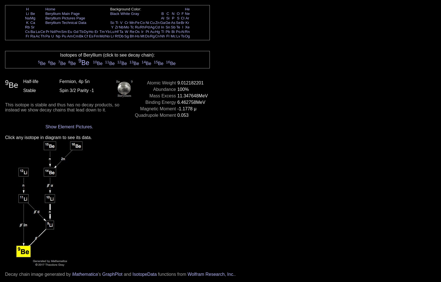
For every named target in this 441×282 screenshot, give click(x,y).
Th (42, 36)
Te (178, 27)
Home (50, 9)
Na (27, 18)
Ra (32, 36)
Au (152, 32)
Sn (168, 27)
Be (32, 14)
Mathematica (85, 274)
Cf (86, 36)
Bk (81, 36)
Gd (75, 32)
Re (132, 32)
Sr (33, 27)
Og (187, 36)
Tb (81, 32)
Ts (182, 36)
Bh (132, 36)
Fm (96, 36)
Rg (152, 36)
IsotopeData (144, 274)
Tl (162, 32)
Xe (187, 27)
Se (178, 23)
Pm (58, 32)
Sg (126, 36)
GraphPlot (112, 274)
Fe (137, 23)
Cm (76, 36)
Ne (187, 14)
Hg (157, 32)
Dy (86, 32)
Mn (132, 23)
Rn (187, 32)
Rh (142, 27)
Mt (142, 36)
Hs (137, 36)
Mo (126, 27)
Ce (42, 32)
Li (27, 14)
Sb (173, 27)
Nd (52, 32)
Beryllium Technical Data (65, 23)
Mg (32, 18)
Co (142, 23)
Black (115, 14)
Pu (64, 36)
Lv (178, 36)
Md (102, 36)
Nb (121, 27)
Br (182, 23)
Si (168, 18)
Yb (107, 32)
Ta (121, 32)
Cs (27, 32)
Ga (162, 23)
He (187, 9)
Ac (38, 36)
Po (178, 32)
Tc (132, 27)
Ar (187, 18)
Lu (112, 32)
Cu (152, 23)
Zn (157, 23)
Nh (162, 36)
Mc (173, 36)
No (107, 36)
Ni (147, 23)
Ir (142, 32)
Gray (135, 14)
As (173, 23)
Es (91, 36)
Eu (70, 32)
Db (121, 36)
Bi (173, 32)
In (162, 27)
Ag (152, 27)
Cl (182, 18)
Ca (32, 23)
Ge (167, 23)
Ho (91, 32)
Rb (27, 27)
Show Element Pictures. (69, 126)
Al (162, 18)
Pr (48, 32)
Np (58, 36)
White (125, 14)
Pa (47, 36)
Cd (157, 27)
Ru (137, 27)
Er (96, 32)
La (38, 32)
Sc (112, 23)
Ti (116, 23)
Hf (116, 32)
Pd (147, 27)
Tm (102, 32)
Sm (64, 32)
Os (137, 32)
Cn (157, 36)
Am (70, 36)
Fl (167, 36)
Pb (168, 32)
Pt (147, 32)
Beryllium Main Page (62, 14)
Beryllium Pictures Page (65, 18)
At (182, 32)
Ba (32, 32)
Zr (117, 27)
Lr (112, 36)
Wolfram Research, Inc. (211, 274)
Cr (127, 23)
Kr (187, 23)
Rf (116, 36)
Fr (27, 36)
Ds (147, 36)
